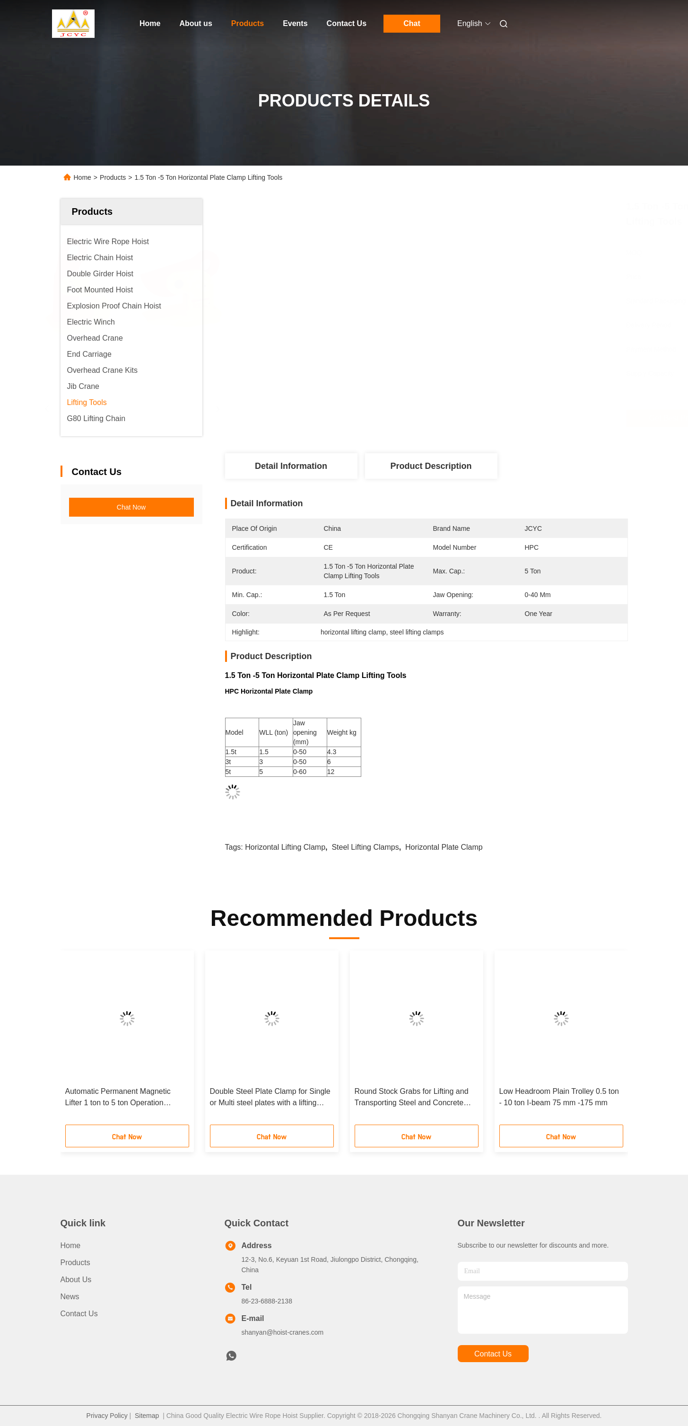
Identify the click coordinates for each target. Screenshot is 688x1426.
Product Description (430, 466)
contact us (493, 1354)
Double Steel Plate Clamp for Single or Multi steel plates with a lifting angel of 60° (270, 1098)
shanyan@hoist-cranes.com (283, 1332)
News (70, 1297)
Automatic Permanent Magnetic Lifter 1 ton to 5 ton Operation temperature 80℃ (118, 1098)
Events (295, 23)
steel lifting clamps (365, 847)
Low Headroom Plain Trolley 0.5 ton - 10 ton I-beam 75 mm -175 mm (559, 1097)
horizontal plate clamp (444, 847)
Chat (411, 23)
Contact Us (346, 23)
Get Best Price (484, 418)
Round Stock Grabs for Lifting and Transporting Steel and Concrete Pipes (412, 1098)
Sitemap (147, 1415)
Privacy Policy (107, 1415)
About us (195, 23)
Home (149, 23)
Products (247, 23)
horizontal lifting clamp (285, 847)
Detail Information (291, 466)
